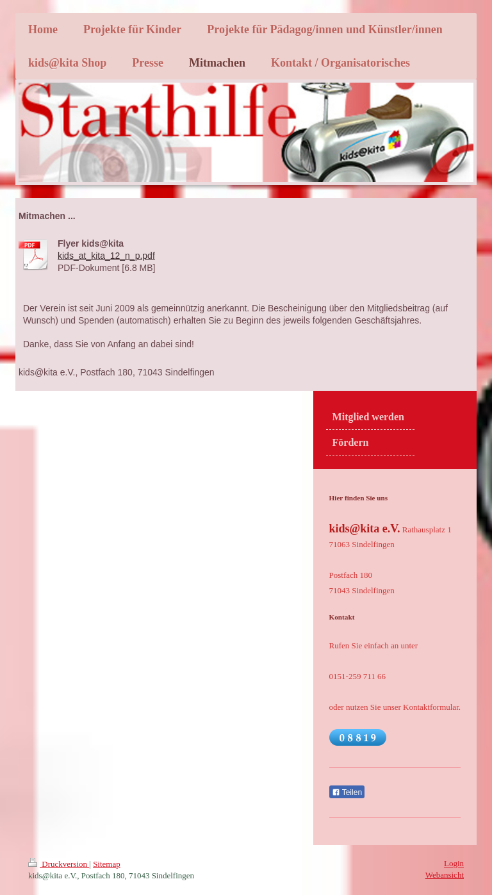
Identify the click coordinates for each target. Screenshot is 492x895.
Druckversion (58, 864)
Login (454, 863)
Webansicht (444, 875)
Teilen (347, 792)
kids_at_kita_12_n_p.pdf (106, 255)
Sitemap (106, 864)
